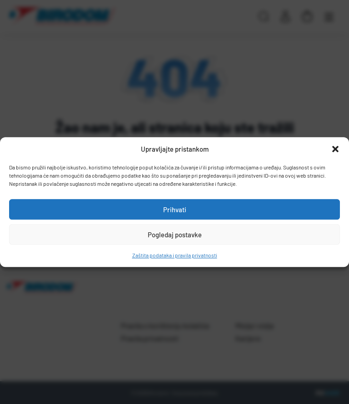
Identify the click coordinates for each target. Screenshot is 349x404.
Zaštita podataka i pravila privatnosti (174, 255)
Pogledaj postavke (175, 234)
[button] (335, 148)
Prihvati (174, 209)
